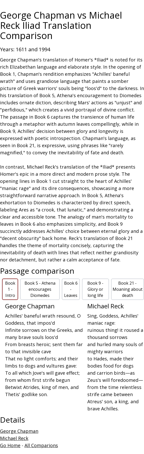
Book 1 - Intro (10, 289)
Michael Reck (14, 438)
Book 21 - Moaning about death (127, 289)
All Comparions (41, 445)
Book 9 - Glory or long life (95, 289)
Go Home (10, 445)
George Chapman (19, 431)
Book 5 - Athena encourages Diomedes (40, 289)
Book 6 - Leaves (71, 289)
